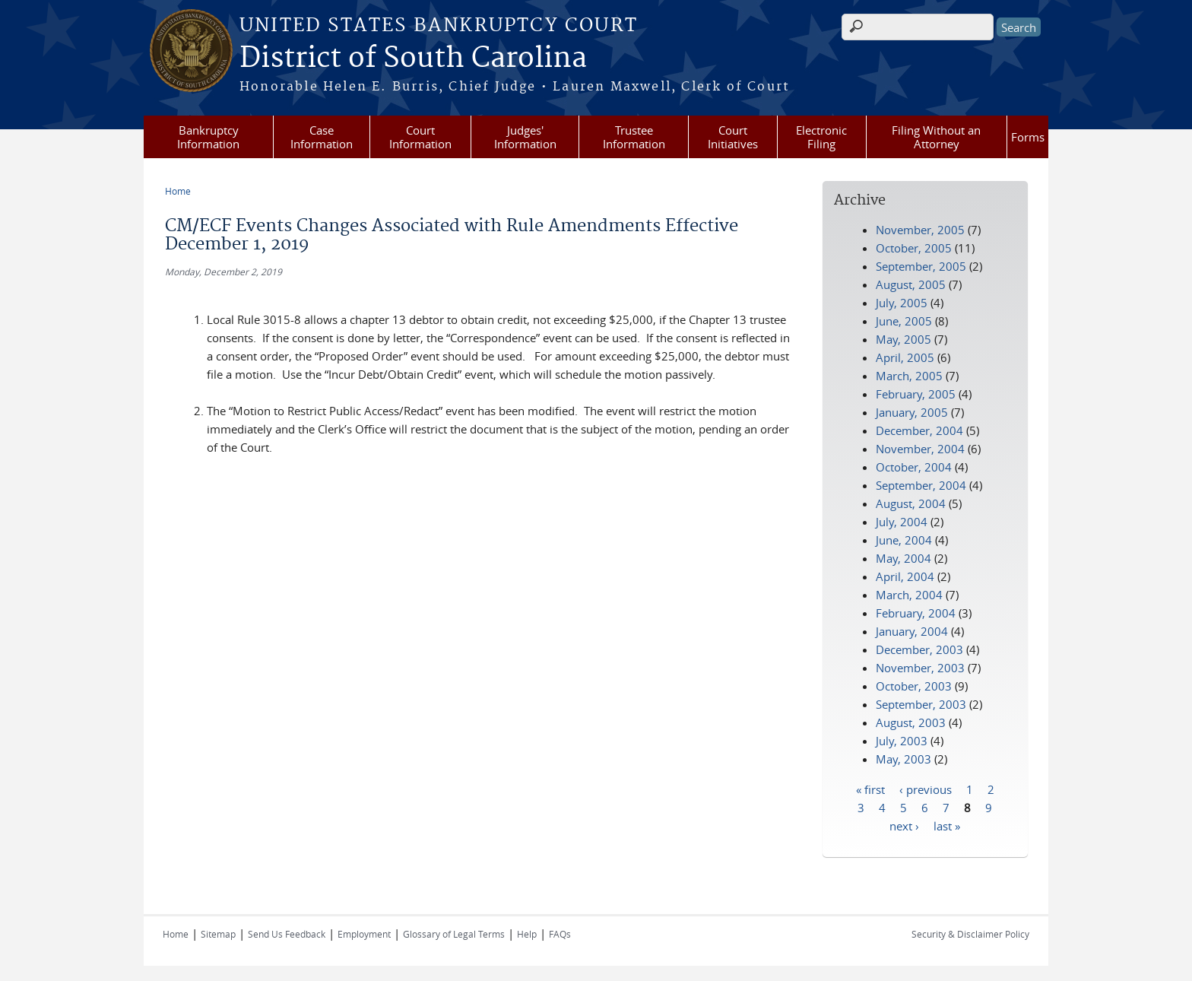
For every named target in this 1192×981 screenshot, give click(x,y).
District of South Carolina (413, 58)
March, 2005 (909, 375)
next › (904, 825)
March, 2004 (909, 594)
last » (947, 825)
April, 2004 (905, 576)
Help (527, 934)
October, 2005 (914, 248)
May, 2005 (903, 339)
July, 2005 (901, 302)
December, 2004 (919, 430)
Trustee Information (634, 136)
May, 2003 (903, 759)
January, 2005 (912, 412)
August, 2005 (911, 284)
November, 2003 (920, 667)
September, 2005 (921, 266)
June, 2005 (904, 321)
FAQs (560, 934)
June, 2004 (904, 540)
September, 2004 (921, 485)
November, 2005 (920, 229)
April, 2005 (905, 357)
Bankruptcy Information (208, 136)
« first (870, 788)
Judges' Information (525, 136)
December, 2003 (919, 649)
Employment (364, 934)
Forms (1028, 136)
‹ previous (925, 788)
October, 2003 (914, 686)
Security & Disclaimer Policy (970, 934)
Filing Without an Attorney (936, 136)
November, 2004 (920, 448)
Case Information (321, 136)
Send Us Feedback (286, 934)
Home (178, 191)
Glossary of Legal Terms (454, 934)
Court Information (420, 136)
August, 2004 (911, 503)
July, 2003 (901, 740)
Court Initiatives (733, 136)
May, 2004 (903, 558)
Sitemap (218, 934)
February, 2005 (916, 394)
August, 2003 (911, 722)
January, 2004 (912, 631)
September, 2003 (921, 704)
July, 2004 (901, 521)
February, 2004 (916, 613)
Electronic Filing (821, 136)
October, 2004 (914, 467)
